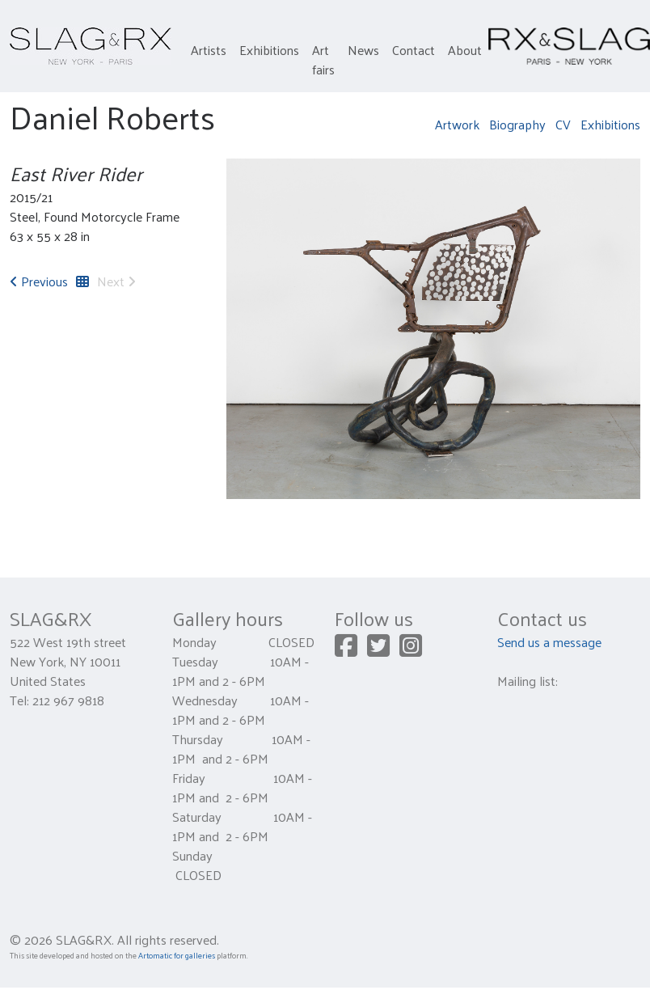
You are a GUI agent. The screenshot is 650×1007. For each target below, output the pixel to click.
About (465, 49)
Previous (39, 281)
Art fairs (323, 59)
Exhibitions (269, 49)
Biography (517, 124)
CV (563, 124)
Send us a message (549, 642)
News (363, 49)
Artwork (457, 124)
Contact (413, 49)
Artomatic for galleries (176, 955)
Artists (208, 49)
